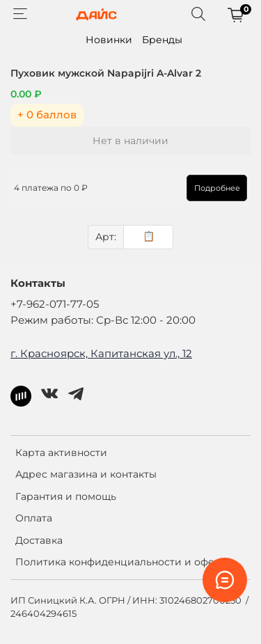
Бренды (162, 39)
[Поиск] (198, 14)
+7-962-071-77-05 (54, 304)
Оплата (33, 518)
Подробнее (217, 188)
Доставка (39, 540)
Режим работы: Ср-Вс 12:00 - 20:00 (103, 320)
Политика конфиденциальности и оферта (123, 562)
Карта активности (61, 452)
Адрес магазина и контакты (86, 474)
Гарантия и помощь (65, 496)
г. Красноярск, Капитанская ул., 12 (101, 353)
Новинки (109, 39)
